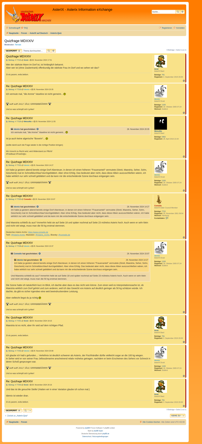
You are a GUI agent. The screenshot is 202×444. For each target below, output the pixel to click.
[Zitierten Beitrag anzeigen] (37, 129)
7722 (164, 211)
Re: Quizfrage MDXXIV (19, 86)
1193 (164, 105)
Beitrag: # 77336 (13, 246)
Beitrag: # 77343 (13, 385)
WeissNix (158, 131)
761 (163, 75)
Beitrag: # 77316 (13, 89)
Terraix (18, 45)
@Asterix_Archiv (42, 235)
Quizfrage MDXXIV (19, 41)
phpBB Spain (98, 431)
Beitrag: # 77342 (13, 351)
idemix (157, 99)
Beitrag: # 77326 (13, 122)
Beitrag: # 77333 (13, 199)
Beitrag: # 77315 (13, 60)
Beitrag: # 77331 (13, 165)
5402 (164, 137)
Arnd (156, 69)
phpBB (87, 428)
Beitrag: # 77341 (13, 321)
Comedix (158, 206)
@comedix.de (64, 235)
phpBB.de (105, 434)
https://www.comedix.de (38, 232)
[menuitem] (24, 28)
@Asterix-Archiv (18, 235)
